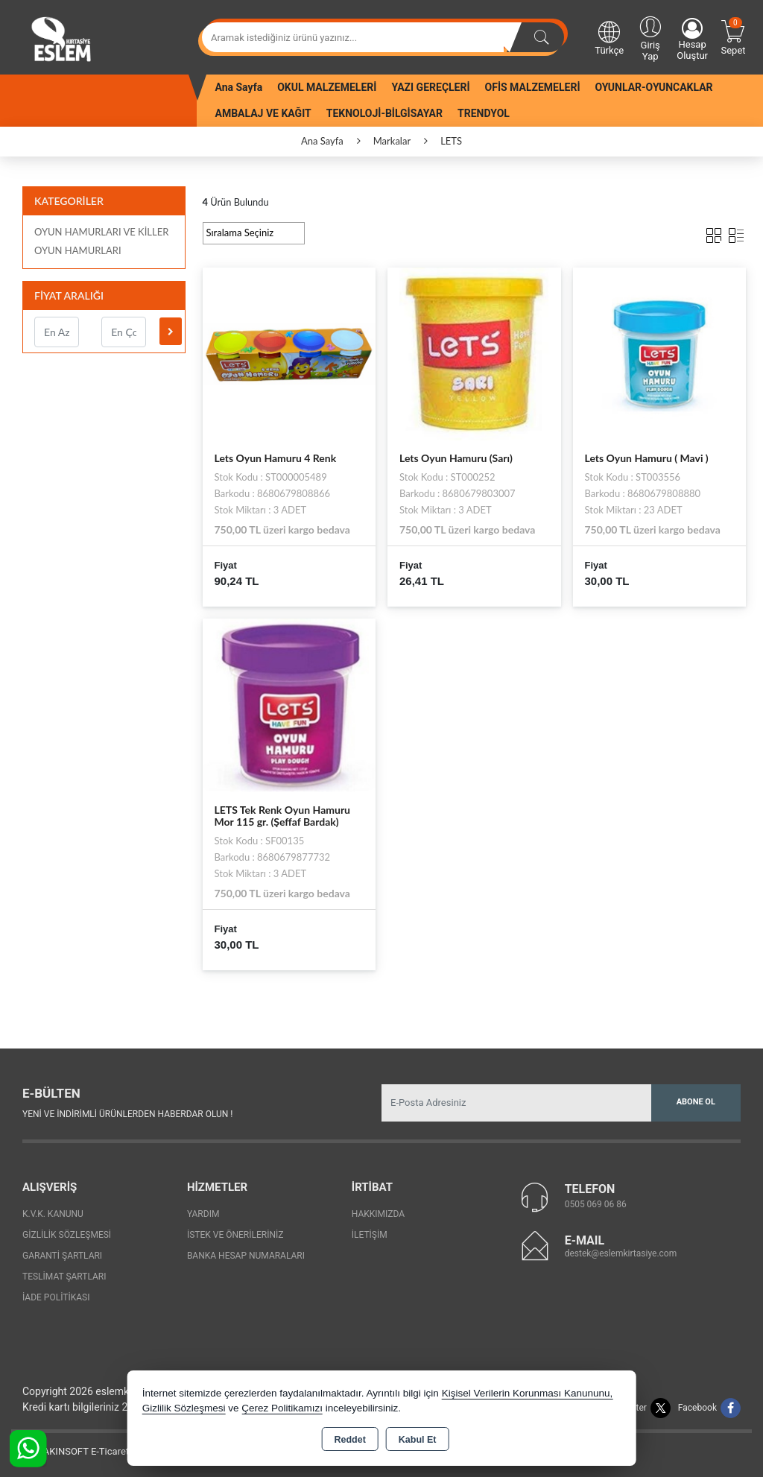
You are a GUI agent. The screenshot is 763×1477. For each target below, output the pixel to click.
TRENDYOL (484, 113)
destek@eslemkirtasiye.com (621, 1253)
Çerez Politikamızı (282, 1408)
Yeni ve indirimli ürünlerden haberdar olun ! (127, 1114)
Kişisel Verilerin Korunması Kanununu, (527, 1393)
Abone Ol (696, 1102)
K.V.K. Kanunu (52, 1214)
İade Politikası (55, 1297)
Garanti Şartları (62, 1255)
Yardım (203, 1214)
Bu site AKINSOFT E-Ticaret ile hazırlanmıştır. (107, 1451)
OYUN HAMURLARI (77, 250)
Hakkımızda (378, 1214)
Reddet (349, 1440)
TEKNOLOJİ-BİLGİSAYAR (384, 113)
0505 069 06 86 (596, 1204)
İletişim (369, 1235)
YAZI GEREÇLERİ (430, 87)
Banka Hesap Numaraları (246, 1255)
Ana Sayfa (239, 87)
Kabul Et (418, 1440)
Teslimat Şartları (64, 1276)
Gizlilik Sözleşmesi (66, 1235)
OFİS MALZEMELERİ (532, 87)
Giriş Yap (650, 37)
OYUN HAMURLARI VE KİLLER (101, 232)
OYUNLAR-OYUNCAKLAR (653, 87)
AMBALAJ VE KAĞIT (263, 113)
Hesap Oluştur (692, 39)
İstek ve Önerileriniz (235, 1235)
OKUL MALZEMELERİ (326, 87)
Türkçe (609, 37)
